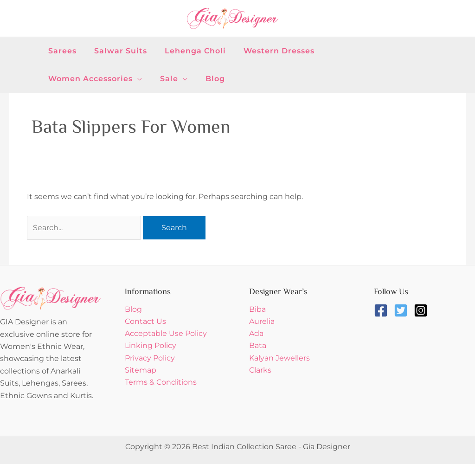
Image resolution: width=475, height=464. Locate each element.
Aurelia (262, 321)
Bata (257, 346)
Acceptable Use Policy (166, 333)
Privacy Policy (150, 358)
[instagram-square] (423, 310)
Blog (133, 309)
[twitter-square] (403, 310)
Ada (256, 333)
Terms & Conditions (161, 382)
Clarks (260, 370)
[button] (366, 51)
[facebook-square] (383, 310)
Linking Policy (150, 346)
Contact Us (145, 321)
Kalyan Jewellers (279, 358)
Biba (257, 309)
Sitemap (140, 370)
